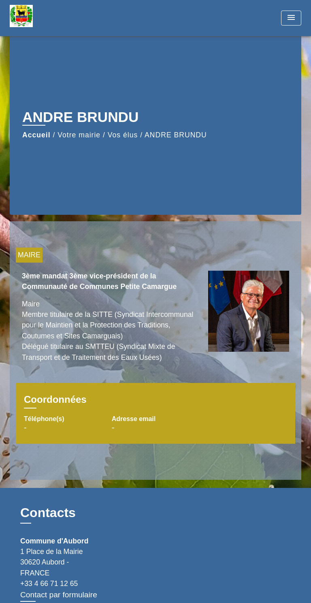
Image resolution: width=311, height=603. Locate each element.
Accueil (36, 135)
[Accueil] (40, 18)
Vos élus (123, 135)
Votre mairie (79, 135)
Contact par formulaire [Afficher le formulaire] (58, 594)
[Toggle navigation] (291, 18)
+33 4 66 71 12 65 (49, 583)
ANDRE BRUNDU (176, 135)
